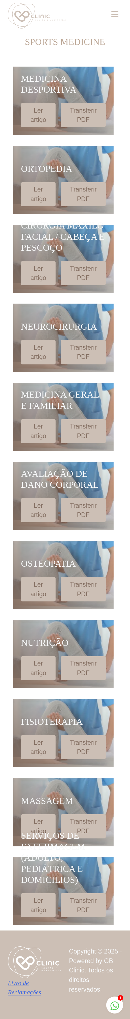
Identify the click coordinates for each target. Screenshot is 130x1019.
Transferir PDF (83, 115)
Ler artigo (38, 115)
